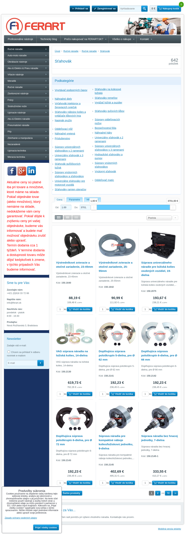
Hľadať (144, 9)
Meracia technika (16, 157)
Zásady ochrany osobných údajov (21, 518)
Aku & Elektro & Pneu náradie (23, 68)
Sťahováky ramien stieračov (70, 189)
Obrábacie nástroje (17, 61)
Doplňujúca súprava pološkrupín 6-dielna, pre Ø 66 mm (159, 355)
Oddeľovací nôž (64, 128)
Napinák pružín (63, 120)
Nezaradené (14, 144)
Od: (63, 207)
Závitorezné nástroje (18, 93)
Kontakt (144, 39)
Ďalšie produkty (71, 493)
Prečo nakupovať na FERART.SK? (83, 39)
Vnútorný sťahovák (105, 171)
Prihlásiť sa (81, 8)
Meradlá (12, 80)
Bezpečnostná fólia (105, 128)
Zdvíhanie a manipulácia (20, 138)
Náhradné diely (63, 98)
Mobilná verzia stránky (169, 528)
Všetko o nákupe (121, 39)
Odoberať (40, 363)
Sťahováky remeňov (106, 97)
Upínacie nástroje (17, 112)
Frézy (10, 100)
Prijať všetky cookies (46, 527)
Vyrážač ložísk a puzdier (108, 102)
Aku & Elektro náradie (19, 119)
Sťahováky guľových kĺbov (109, 111)
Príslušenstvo (62, 138)
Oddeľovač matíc (104, 180)
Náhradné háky (103, 132)
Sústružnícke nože (17, 106)
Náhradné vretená (65, 133)
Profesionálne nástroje (20, 39)
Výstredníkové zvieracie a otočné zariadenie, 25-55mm (115, 266)
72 (168, 493)
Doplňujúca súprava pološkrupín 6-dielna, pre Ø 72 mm (74, 440)
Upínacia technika (17, 150)
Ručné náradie (15, 49)
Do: (82, 207)
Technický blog (48, 39)
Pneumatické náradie (18, 125)
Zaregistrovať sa (106, 8)
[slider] (94, 207)
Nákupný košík (171, 8)
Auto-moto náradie (17, 55)
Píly (9, 131)
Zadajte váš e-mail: (16, 345)
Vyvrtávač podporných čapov (71, 90)
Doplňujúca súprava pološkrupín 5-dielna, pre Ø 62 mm (117, 355)
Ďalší (175, 493)
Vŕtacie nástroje (16, 74)
